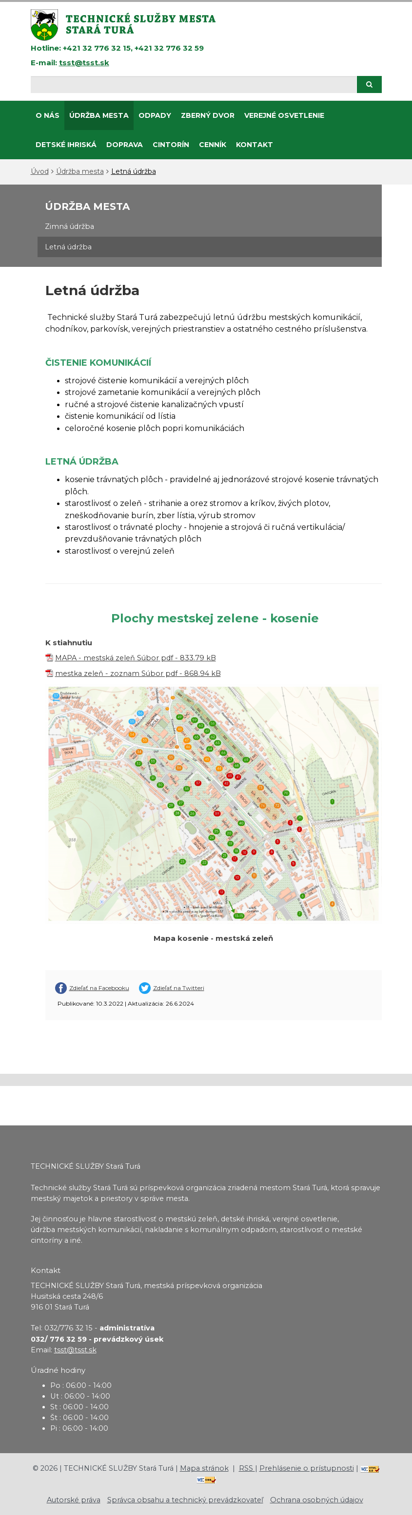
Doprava (124, 144)
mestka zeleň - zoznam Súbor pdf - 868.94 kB (138, 673)
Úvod (40, 171)
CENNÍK (212, 144)
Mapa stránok (204, 1468)
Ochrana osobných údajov (316, 1500)
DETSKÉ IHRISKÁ (66, 144)
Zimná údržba (69, 226)
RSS (247, 1468)
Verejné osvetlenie (284, 115)
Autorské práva (73, 1500)
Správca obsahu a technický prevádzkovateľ (185, 1500)
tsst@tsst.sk (84, 62)
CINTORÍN (171, 144)
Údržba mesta (99, 115)
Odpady (154, 115)
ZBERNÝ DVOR (208, 115)
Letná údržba (133, 171)
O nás (47, 115)
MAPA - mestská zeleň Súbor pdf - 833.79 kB (135, 658)
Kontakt (254, 144)
